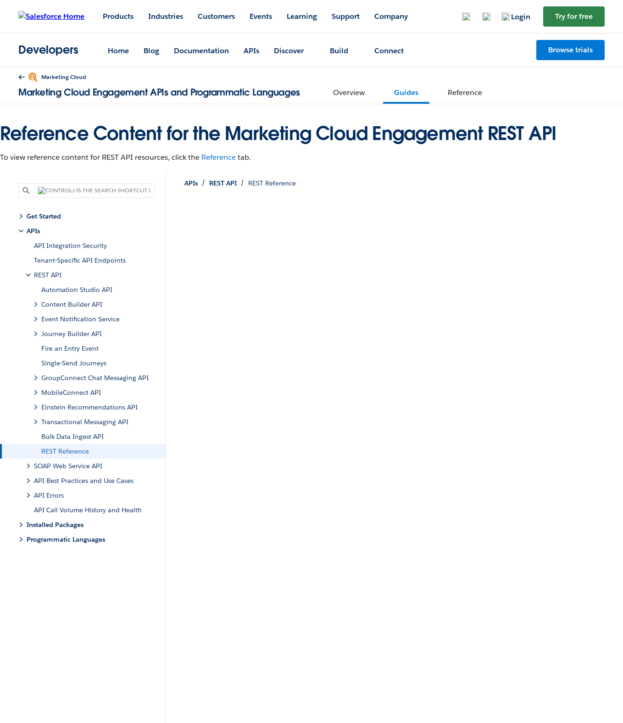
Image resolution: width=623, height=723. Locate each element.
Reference (218, 157)
